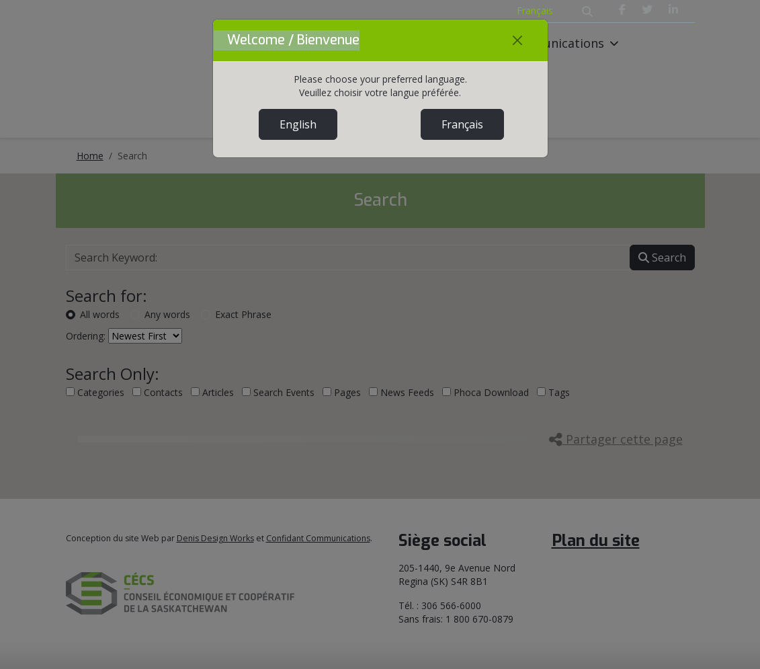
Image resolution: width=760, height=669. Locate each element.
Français (462, 124)
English (298, 124)
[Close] (517, 40)
